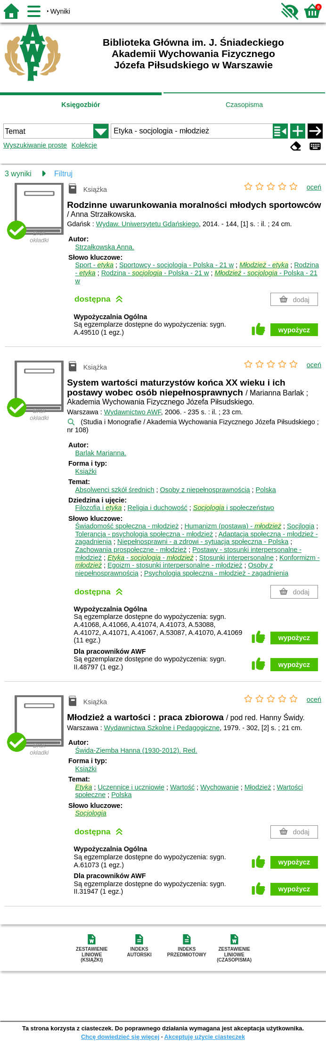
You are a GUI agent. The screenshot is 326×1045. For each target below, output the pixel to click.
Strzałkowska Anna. (104, 247)
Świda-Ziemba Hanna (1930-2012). (136, 750)
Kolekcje (84, 145)
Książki (86, 471)
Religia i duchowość (157, 507)
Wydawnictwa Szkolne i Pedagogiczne (162, 728)
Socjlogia (300, 526)
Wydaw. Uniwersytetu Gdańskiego (147, 224)
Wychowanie (219, 787)
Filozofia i (98, 507)
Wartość (182, 787)
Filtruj (63, 174)
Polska (266, 490)
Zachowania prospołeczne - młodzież (131, 549)
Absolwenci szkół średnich (114, 490)
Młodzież (257, 787)
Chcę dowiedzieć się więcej (120, 1036)
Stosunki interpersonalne (236, 557)
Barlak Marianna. (100, 453)
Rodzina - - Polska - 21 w (155, 273)
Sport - (94, 265)
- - (150, 557)
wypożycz (294, 330)
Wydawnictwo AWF (132, 412)
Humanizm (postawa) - (232, 526)
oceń (314, 187)
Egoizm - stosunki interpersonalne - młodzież (174, 565)
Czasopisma (244, 104)
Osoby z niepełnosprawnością (205, 490)
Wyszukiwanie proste (35, 145)
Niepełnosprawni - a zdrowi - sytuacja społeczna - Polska (202, 541)
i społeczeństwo (233, 507)
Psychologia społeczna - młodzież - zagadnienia (216, 573)
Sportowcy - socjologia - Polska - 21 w (176, 265)
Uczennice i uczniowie (131, 787)
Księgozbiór (80, 104)
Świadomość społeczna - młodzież (127, 526)
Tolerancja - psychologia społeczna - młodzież (144, 534)
